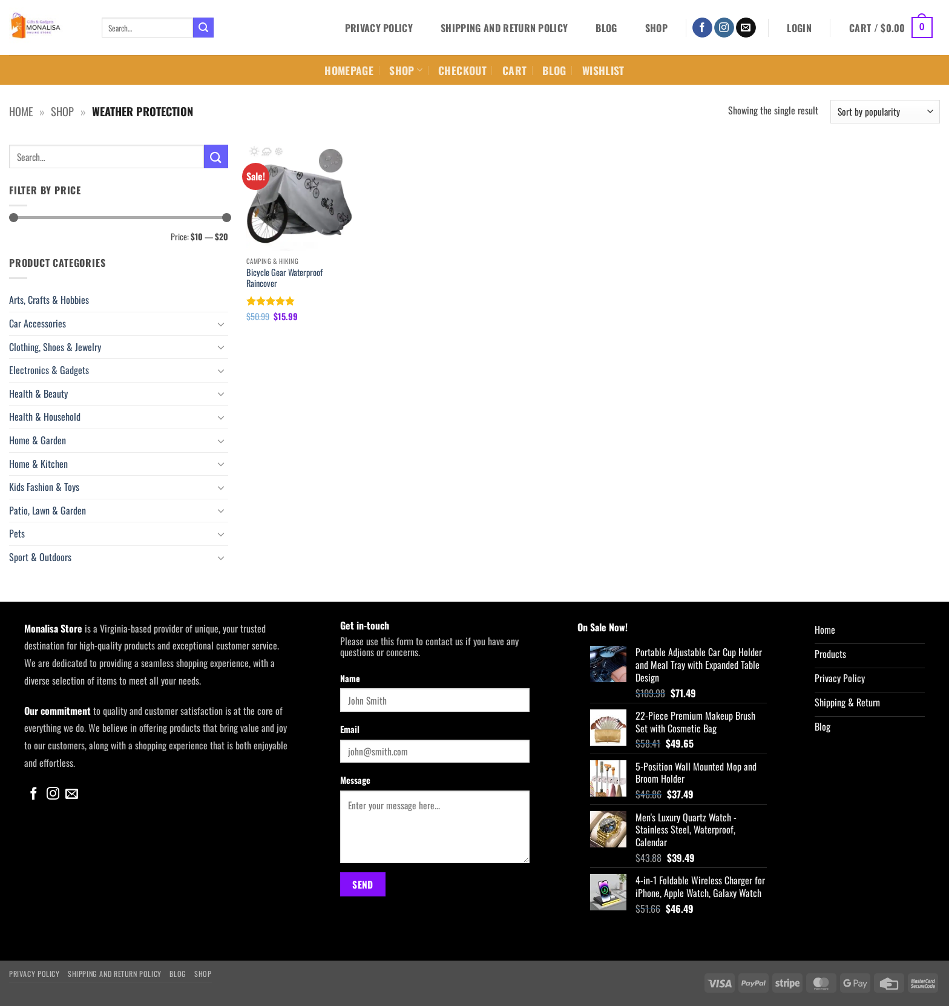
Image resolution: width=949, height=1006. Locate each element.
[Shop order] (885, 111)
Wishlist (603, 70)
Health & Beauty (38, 393)
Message (355, 780)
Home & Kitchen (38, 463)
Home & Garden (37, 440)
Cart (514, 70)
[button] (799, 28)
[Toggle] (221, 324)
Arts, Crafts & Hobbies (49, 299)
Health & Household (44, 416)
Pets (17, 533)
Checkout (462, 70)
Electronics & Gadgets (49, 370)
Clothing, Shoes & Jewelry (55, 347)
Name (350, 678)
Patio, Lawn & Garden (47, 510)
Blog (606, 28)
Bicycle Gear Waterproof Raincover (284, 278)
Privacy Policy (379, 28)
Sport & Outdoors (40, 557)
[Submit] (203, 28)
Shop (656, 28)
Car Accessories (37, 323)
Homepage (348, 70)
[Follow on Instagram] (724, 28)
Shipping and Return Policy (504, 28)
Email (350, 729)
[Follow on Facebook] (702, 28)
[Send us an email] (746, 28)
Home (21, 111)
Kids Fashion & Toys (44, 486)
